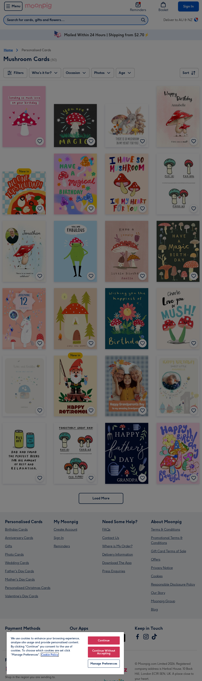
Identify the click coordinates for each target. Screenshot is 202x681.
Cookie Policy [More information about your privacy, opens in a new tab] (49, 654)
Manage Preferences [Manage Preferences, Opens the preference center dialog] (103, 663)
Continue (104, 640)
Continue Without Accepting (103, 652)
